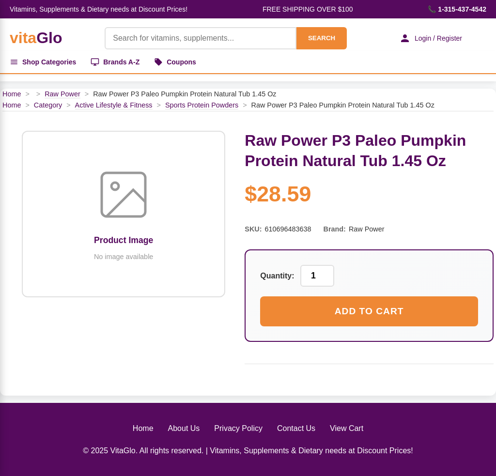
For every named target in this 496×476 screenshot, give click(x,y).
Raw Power (62, 94)
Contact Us (296, 428)
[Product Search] (200, 38)
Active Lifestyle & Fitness (114, 105)
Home (11, 94)
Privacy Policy (238, 428)
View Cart (346, 428)
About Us (184, 428)
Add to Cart (369, 311)
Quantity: (277, 276)
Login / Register (430, 38)
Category (48, 105)
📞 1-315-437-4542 (457, 9)
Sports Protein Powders (201, 105)
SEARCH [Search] (321, 38)
